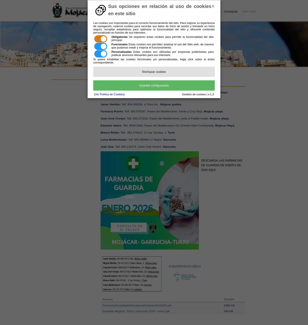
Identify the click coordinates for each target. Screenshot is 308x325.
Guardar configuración (154, 85)
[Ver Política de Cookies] (109, 94)
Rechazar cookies (154, 72)
